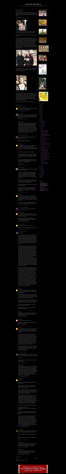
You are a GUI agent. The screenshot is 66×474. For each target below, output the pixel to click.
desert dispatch (28, 42)
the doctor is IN (42, 139)
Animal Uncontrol (42, 188)
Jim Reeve (19, 113)
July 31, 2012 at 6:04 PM (23, 447)
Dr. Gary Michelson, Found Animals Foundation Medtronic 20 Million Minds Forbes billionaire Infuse (44, 184)
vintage (19, 288)
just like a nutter (42, 136)
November (42, 122)
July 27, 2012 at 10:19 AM (23, 119)
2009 (41, 177)
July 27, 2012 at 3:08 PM (23, 316)
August (42, 126)
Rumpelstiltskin (20, 212)
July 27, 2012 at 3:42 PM (23, 350)
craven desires (33, 4)
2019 (41, 110)
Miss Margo (20, 429)
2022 (41, 106)
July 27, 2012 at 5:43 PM (23, 362)
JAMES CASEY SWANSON (20, 91)
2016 (41, 114)
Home (27, 458)
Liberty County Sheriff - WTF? (44, 159)
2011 (41, 174)
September (42, 125)
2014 (41, 117)
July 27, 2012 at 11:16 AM (23, 165)
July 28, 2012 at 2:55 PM (23, 427)
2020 (41, 109)
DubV (19, 194)
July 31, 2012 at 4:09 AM (23, 439)
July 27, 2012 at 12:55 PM (23, 210)
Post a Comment (18, 456)
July (41, 128)
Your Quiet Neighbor (21, 107)
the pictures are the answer (44, 138)
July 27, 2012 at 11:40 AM (23, 192)
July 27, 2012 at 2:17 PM (23, 229)
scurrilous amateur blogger (22, 135)
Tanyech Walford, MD (43, 142)
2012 (41, 120)
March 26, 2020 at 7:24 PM (23, 454)
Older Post (35, 458)
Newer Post (17, 458)
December (42, 121)
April (41, 168)
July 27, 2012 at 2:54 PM (23, 286)
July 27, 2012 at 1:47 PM (23, 221)
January (42, 172)
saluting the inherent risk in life (45, 143)
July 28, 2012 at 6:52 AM (23, 376)
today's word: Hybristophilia (44, 155)
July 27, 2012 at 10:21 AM (23, 133)
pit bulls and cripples (43, 140)
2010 (41, 175)
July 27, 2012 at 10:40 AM (23, 141)
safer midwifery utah (21, 231)
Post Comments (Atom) (23, 460)
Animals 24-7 (42, 181)
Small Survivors (20, 167)
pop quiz (41, 129)
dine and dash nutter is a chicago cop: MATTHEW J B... (44, 163)
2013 (41, 118)
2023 (41, 105)
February (42, 171)
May (41, 167)
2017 (41, 113)
